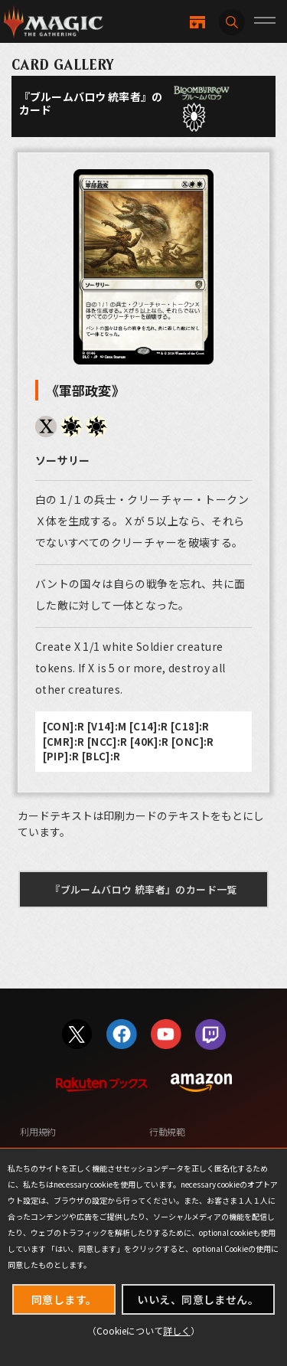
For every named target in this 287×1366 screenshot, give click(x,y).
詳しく (177, 1330)
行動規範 (167, 1131)
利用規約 (38, 1131)
